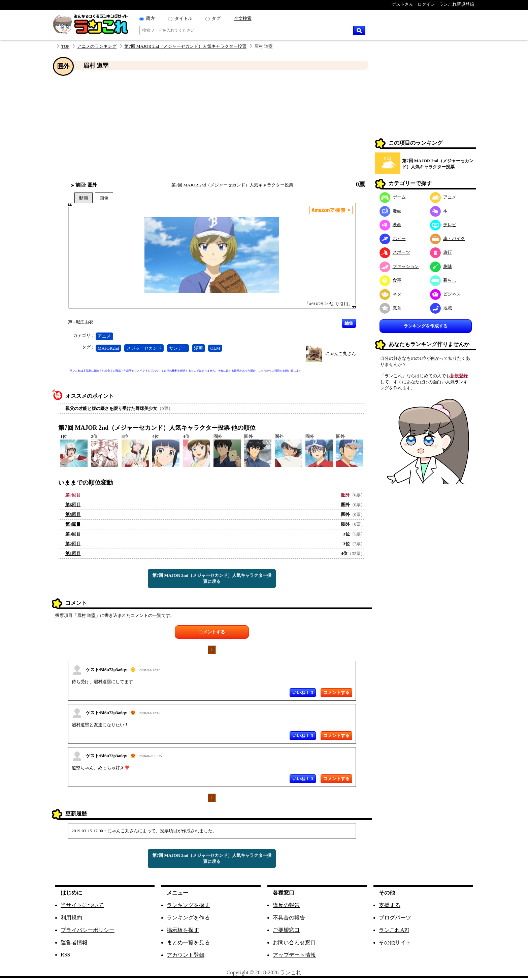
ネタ (390, 293)
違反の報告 (286, 905)
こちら (262, 370)
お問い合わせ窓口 (294, 942)
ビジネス (445, 293)
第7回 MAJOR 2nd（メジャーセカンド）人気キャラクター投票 (185, 46)
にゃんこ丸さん (340, 353)
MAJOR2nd (108, 348)
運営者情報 (74, 942)
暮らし (443, 280)
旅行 (441, 252)
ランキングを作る (188, 917)
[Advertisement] (211, 125)
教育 (390, 307)
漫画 (198, 348)
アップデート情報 (294, 955)
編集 (348, 323)
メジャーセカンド (144, 348)
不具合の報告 (289, 917)
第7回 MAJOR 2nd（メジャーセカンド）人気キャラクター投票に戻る (212, 578)
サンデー (178, 348)
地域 (441, 307)
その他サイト (395, 942)
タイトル (183, 18)
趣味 (441, 266)
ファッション (399, 266)
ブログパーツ (395, 917)
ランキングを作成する (426, 325)
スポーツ (395, 252)
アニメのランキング (97, 46)
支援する (389, 905)
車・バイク (447, 238)
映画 (390, 224)
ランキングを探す (188, 905)
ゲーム (393, 197)
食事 (390, 280)
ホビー (393, 238)
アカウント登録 (185, 955)
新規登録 (459, 375)
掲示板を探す (183, 930)
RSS (65, 954)
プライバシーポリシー (87, 930)
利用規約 (71, 917)
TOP (65, 46)
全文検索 (243, 18)
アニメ (104, 336)
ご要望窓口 (286, 930)
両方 (150, 18)
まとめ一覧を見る (188, 942)
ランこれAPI (394, 930)
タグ (216, 18)
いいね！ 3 (302, 692)
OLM (215, 348)
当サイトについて (82, 905)
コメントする (212, 631)
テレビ (443, 224)
